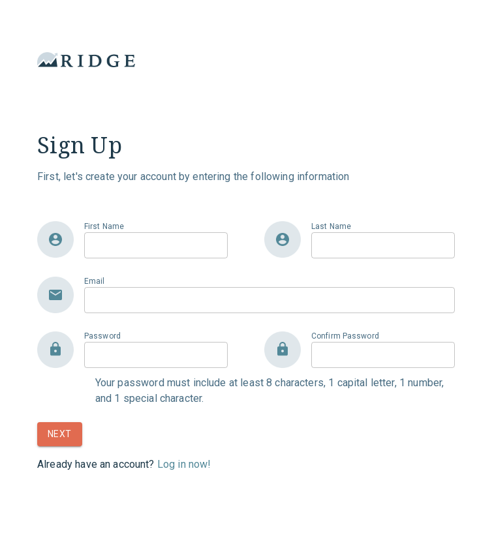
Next (59, 434)
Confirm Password (345, 336)
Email (94, 281)
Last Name (331, 226)
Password (102, 336)
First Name (104, 226)
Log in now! (184, 464)
